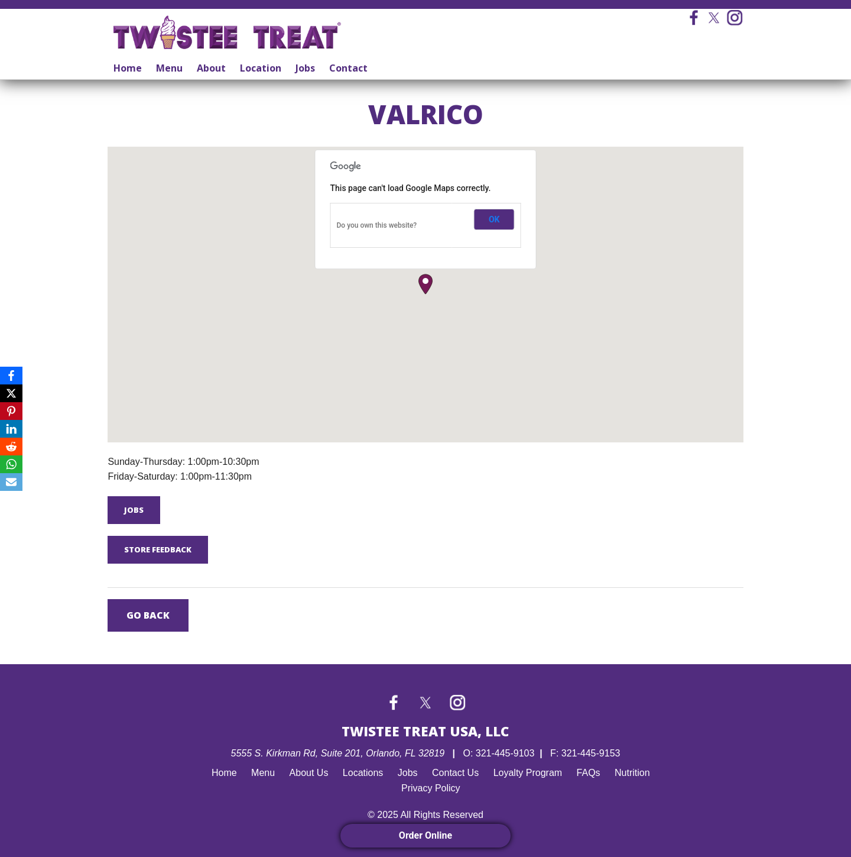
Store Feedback (157, 549)
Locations (363, 773)
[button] (425, 284)
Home (127, 68)
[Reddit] (11, 446)
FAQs (588, 773)
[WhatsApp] (11, 464)
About (211, 68)
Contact (348, 68)
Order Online (425, 835)
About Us (309, 773)
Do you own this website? (377, 225)
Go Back (148, 615)
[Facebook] (11, 375)
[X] (11, 393)
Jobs (305, 68)
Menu (169, 68)
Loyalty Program (528, 773)
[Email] (11, 482)
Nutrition (632, 773)
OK (494, 219)
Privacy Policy (430, 788)
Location (260, 68)
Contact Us (455, 773)
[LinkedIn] (11, 429)
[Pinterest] (11, 411)
